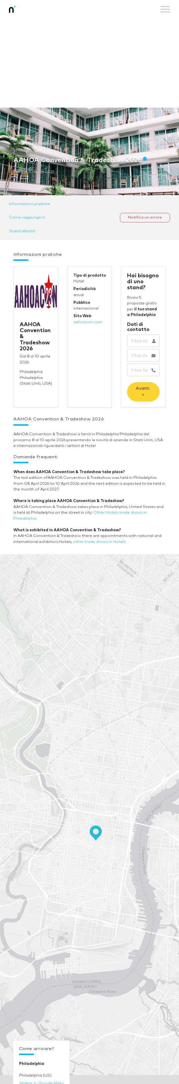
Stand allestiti (22, 231)
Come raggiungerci (27, 217)
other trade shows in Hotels (99, 542)
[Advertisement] (89, 63)
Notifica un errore (145, 217)
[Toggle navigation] (165, 9)
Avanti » (143, 391)
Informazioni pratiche (29, 204)
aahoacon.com (87, 322)
